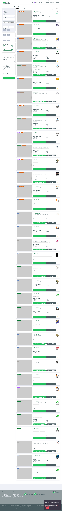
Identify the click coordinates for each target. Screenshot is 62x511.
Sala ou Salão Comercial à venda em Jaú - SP (39, 39)
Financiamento (6, 69)
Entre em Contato (4, 499)
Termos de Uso (15, 498)
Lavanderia (6, 73)
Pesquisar (9, 77)
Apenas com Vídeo (7, 67)
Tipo (4, 14)
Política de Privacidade (16, 499)
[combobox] (9, 15)
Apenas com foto (7, 66)
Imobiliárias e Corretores (5, 498)
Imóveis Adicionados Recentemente (7, 496)
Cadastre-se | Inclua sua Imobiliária (18, 496)
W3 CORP (34, 510)
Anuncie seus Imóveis (56, 0)
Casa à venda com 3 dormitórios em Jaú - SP (39, 66)
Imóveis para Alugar (5, 494)
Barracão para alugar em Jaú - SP (37, 160)
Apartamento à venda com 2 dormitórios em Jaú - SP (40, 443)
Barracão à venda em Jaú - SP (37, 456)
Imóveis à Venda (4, 493)
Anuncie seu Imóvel (15, 495)
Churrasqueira (6, 72)
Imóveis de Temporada (5, 495)
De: (3, 25)
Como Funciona (15, 497)
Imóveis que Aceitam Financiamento (7, 497)
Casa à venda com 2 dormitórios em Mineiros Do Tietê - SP (41, 416)
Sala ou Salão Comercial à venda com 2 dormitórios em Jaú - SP (42, 241)
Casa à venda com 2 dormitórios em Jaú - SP (39, 174)
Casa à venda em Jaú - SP (36, 362)
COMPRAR (5, 10)
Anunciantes (5, 59)
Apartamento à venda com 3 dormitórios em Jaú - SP (40, 147)
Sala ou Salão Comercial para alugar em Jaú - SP (40, 93)
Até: (9, 25)
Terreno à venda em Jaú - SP (37, 12)
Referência (5, 54)
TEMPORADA (6, 12)
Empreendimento (7, 68)
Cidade (4, 17)
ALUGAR (5, 11)
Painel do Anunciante (50, 0)
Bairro (4, 20)
